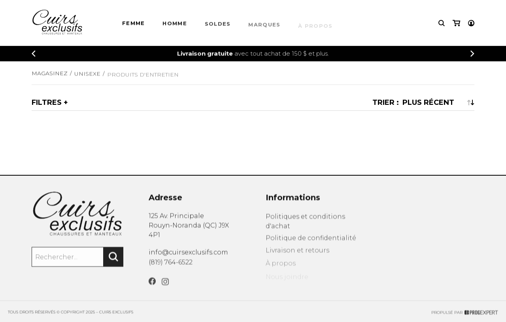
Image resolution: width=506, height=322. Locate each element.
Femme (133, 24)
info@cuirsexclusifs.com (188, 254)
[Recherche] (441, 23)
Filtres (47, 102)
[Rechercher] (113, 260)
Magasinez (50, 75)
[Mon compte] (471, 23)
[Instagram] (165, 288)
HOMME (174, 24)
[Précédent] (34, 54)
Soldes (218, 26)
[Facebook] (152, 286)
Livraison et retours (297, 256)
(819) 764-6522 (171, 265)
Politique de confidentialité (311, 243)
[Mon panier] (456, 23)
